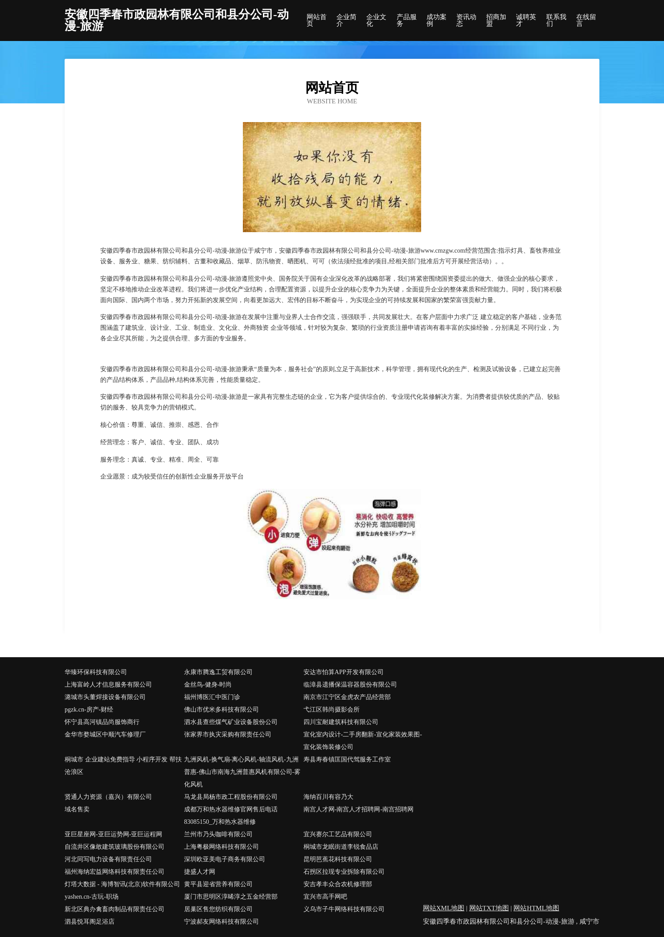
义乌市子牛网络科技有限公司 (344, 909)
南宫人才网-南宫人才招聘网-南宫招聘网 (358, 809)
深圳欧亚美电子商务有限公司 (224, 859)
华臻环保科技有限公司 (96, 672)
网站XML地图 (443, 908)
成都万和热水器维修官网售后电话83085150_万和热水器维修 (231, 815)
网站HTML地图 (536, 908)
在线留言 (586, 20)
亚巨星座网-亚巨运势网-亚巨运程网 (113, 834)
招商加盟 (496, 20)
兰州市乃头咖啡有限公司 (218, 834)
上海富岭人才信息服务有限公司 (108, 684)
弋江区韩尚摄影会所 (331, 709)
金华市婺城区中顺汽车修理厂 (105, 734)
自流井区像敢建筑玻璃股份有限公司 (114, 846)
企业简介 (346, 20)
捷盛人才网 (199, 871)
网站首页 (317, 20)
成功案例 (436, 20)
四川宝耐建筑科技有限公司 (340, 722)
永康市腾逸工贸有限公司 (218, 672)
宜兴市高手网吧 (325, 896)
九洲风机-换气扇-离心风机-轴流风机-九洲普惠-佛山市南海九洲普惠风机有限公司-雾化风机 (242, 772)
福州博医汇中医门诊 (212, 697)
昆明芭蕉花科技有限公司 (337, 859)
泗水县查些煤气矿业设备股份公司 (231, 722)
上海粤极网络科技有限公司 (221, 846)
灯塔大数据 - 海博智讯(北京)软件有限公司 (122, 884)
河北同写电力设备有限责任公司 (108, 859)
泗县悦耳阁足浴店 (90, 921)
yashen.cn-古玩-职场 (92, 896)
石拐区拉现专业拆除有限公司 (344, 871)
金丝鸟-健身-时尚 (208, 684)
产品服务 (407, 20)
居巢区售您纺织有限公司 (218, 909)
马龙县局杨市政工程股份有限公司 (231, 797)
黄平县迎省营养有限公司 (218, 884)
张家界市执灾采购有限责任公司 (227, 734)
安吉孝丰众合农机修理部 (337, 884)
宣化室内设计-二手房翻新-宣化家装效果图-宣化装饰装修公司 (362, 740)
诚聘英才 (526, 20)
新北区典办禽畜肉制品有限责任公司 (114, 909)
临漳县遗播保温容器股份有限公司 (350, 684)
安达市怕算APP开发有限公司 (343, 672)
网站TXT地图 (489, 908)
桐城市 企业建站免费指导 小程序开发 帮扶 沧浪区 (123, 765)
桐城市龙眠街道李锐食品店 (340, 846)
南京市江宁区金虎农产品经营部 (347, 697)
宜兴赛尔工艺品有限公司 (337, 834)
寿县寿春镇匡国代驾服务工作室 (347, 759)
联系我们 (556, 20)
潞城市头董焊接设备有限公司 (105, 697)
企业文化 (376, 20)
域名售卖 (77, 809)
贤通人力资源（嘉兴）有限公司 (108, 797)
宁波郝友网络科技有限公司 (221, 921)
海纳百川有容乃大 (328, 797)
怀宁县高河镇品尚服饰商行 (102, 722)
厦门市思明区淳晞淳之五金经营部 (231, 896)
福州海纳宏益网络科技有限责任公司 (114, 871)
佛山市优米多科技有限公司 (221, 709)
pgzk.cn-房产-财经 (89, 709)
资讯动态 (466, 20)
